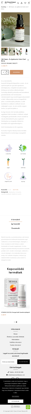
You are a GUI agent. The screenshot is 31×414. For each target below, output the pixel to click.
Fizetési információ (15, 345)
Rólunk (15, 334)
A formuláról (15, 220)
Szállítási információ (15, 342)
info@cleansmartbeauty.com (15, 375)
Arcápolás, (18, 192)
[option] (15, 29)
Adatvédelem (15, 339)
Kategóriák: (4, 192)
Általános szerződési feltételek (15, 336)
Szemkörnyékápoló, (6, 194)
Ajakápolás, (12, 192)
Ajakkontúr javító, (16, 194)
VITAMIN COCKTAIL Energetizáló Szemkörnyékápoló (15, 312)
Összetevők (15, 228)
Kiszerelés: (4, 189)
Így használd (15, 224)
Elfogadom (15, 401)
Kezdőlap (4, 7)
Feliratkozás (23, 362)
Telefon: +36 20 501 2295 (15, 372)
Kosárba (16, 72)
